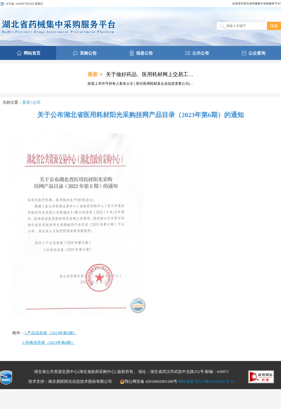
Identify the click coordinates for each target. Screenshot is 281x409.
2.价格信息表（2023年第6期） (48, 342)
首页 (26, 102)
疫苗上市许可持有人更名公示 (111, 83)
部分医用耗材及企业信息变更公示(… (164, 83)
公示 (37, 102)
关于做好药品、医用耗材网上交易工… (149, 74)
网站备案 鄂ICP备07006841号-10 (206, 381)
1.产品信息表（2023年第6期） (50, 333)
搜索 (274, 26)
